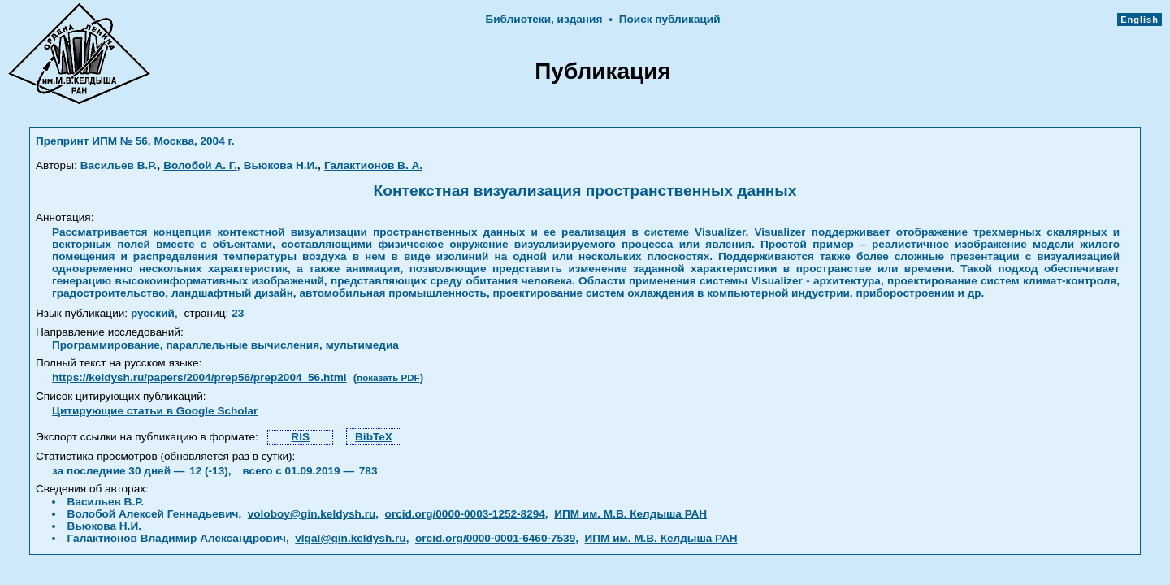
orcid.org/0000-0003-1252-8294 (465, 514)
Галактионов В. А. (373, 165)
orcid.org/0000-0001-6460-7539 (495, 538)
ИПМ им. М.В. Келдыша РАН (630, 514)
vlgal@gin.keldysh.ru (350, 538)
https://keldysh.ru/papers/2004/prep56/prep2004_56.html (199, 377)
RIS (300, 437)
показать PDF (388, 378)
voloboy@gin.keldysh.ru (312, 514)
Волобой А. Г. (200, 165)
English (1139, 19)
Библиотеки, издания (543, 19)
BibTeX (373, 437)
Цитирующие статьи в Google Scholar (155, 411)
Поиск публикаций (670, 19)
